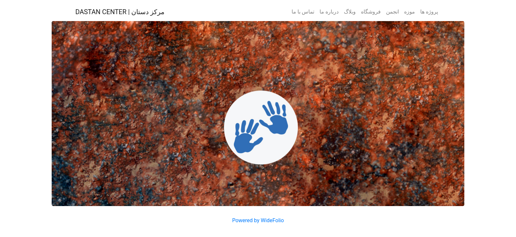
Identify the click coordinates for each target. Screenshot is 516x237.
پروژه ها (429, 12)
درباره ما (329, 12)
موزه (409, 12)
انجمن (392, 12)
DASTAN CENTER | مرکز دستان (120, 12)
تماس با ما (303, 12)
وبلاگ (350, 12)
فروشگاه (371, 12)
